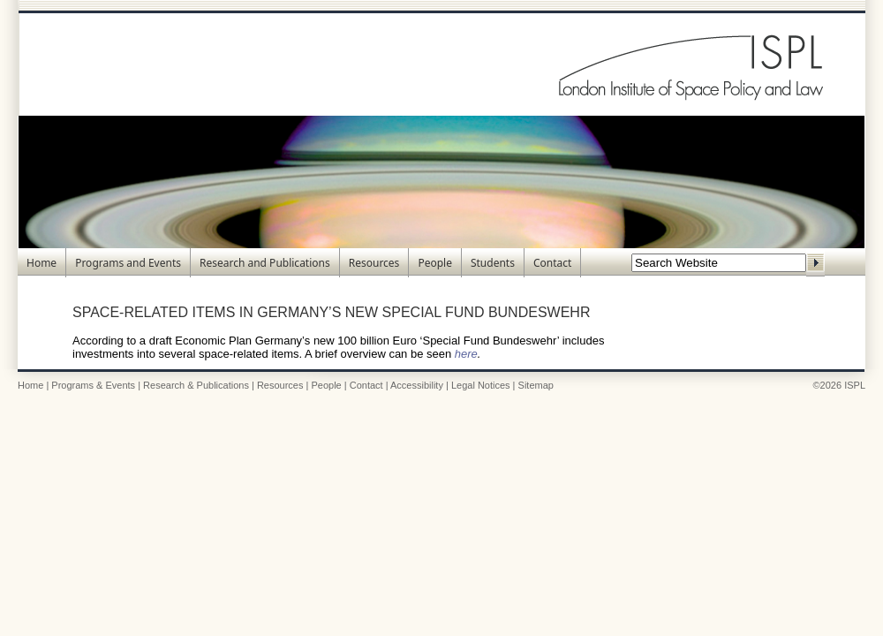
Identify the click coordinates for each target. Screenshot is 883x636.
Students (493, 262)
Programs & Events (93, 385)
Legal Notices (480, 385)
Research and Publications (265, 262)
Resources (374, 262)
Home (41, 262)
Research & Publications (196, 385)
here (466, 353)
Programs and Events (128, 262)
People (435, 262)
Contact (552, 262)
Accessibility (416, 385)
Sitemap (536, 385)
